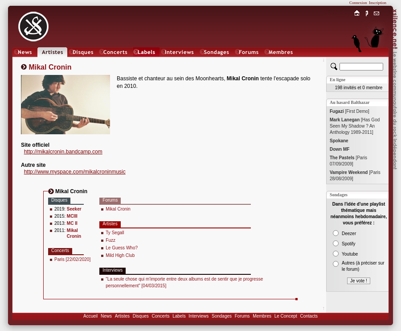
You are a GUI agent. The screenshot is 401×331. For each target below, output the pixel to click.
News (106, 316)
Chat (376, 60)
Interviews (198, 316)
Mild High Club (120, 255)
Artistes (122, 316)
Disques (141, 316)
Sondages (222, 316)
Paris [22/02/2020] (72, 259)
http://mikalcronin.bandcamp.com (63, 152)
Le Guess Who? (122, 247)
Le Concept (285, 316)
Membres (262, 316)
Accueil (90, 316)
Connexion (358, 2)
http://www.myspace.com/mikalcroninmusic (75, 172)
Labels (178, 316)
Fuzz (110, 240)
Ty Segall (115, 232)
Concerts (160, 316)
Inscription (377, 2)
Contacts (308, 316)
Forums (242, 316)
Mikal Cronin (118, 209)
